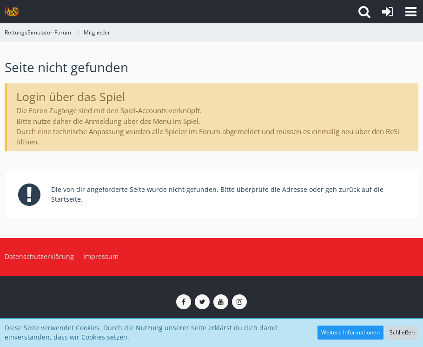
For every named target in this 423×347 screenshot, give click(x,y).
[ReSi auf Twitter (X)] (202, 301)
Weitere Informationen (350, 332)
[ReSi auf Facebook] (183, 301)
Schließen (402, 332)
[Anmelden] (387, 11)
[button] (411, 11)
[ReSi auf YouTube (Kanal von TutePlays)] (220, 301)
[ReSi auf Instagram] (239, 301)
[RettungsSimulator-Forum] (11, 11)
